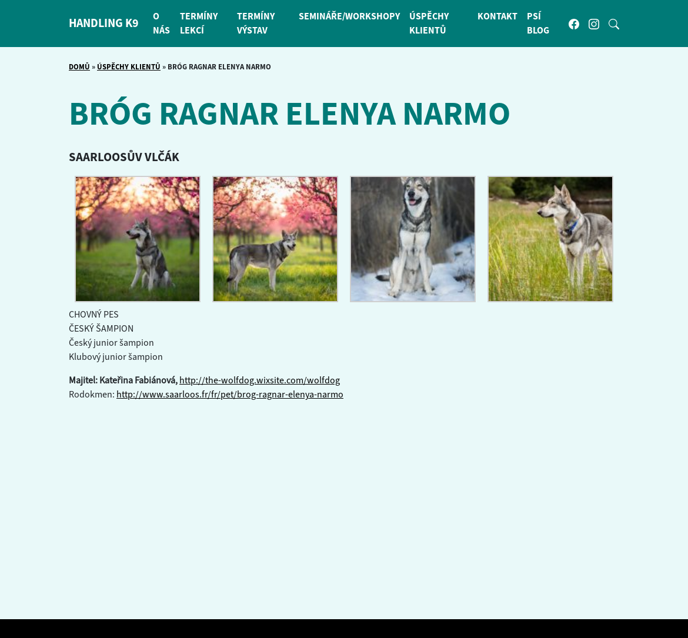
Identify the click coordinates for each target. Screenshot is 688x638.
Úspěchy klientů (129, 67)
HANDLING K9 (104, 23)
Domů (79, 67)
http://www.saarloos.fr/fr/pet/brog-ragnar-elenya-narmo (229, 394)
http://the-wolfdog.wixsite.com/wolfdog (259, 380)
